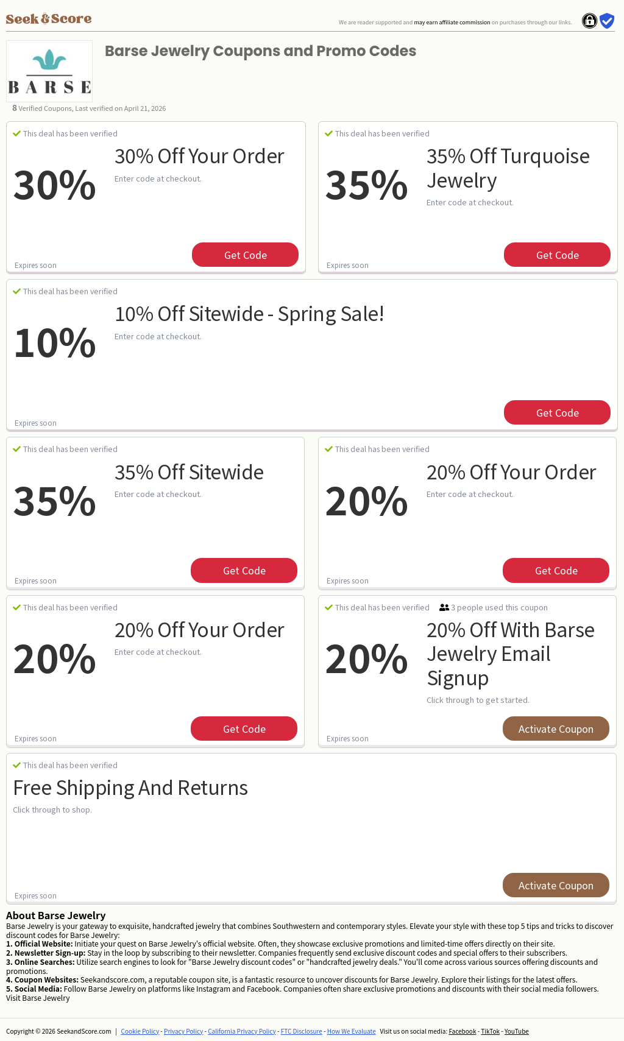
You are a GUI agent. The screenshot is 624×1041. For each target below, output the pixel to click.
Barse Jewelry (45, 997)
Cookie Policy (140, 1031)
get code (245, 254)
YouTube (517, 1031)
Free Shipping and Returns (130, 786)
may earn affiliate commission (452, 22)
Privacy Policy (183, 1031)
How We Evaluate (351, 1031)
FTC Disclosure (301, 1031)
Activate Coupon (556, 728)
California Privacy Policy (242, 1031)
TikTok (490, 1031)
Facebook (462, 1031)
